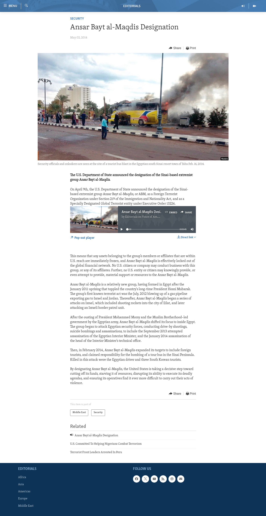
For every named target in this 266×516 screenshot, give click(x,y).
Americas (24, 491)
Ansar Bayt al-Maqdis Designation (147, 212)
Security (77, 19)
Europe (22, 498)
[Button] (175, 48)
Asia (21, 484)
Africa (22, 477)
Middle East (25, 505)
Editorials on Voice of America (144, 216)
